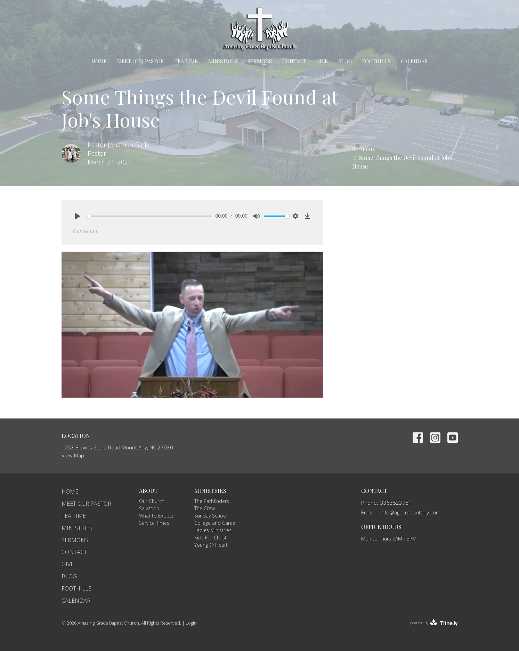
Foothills (376, 61)
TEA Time (186, 61)
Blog (345, 61)
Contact (294, 61)
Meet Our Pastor (140, 61)
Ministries (222, 61)
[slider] (149, 216)
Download (85, 231)
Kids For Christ (210, 537)
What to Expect (156, 515)
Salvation (149, 508)
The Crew (204, 508)
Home (99, 61)
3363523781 (396, 502)
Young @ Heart (211, 545)
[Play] (77, 216)
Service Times (154, 523)
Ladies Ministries (213, 530)
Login (191, 623)
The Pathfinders (211, 501)
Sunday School (210, 515)
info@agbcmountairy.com (410, 512)
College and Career (215, 523)
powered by (434, 623)
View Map (73, 455)
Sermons (260, 61)
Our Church (151, 501)
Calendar (414, 61)
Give (322, 61)
